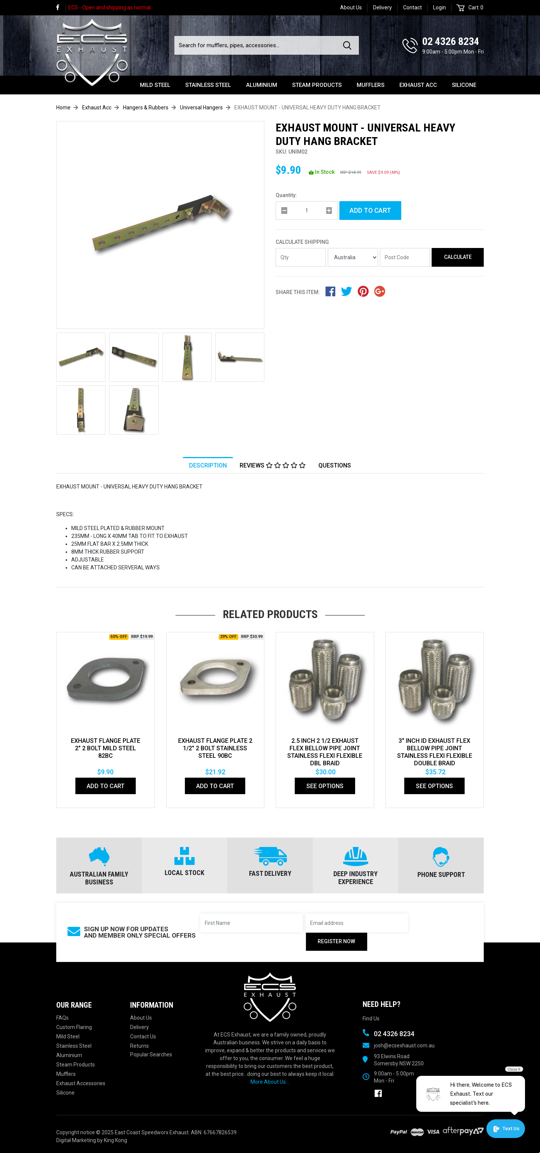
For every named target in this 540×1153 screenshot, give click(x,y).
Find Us (371, 1019)
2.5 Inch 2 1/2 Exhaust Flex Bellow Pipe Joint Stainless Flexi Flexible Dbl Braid (324, 752)
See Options (325, 786)
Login (439, 7)
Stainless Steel (208, 85)
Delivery (382, 7)
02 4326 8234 (450, 41)
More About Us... (269, 1082)
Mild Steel (155, 85)
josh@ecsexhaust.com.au (404, 1045)
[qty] (307, 210)
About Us (351, 7)
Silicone (464, 85)
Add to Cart (370, 210)
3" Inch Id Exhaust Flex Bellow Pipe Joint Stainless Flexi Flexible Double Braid (434, 752)
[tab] (208, 465)
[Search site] (349, 45)
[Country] (353, 257)
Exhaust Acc (418, 85)
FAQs (62, 1018)
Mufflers (370, 85)
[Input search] (256, 45)
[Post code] (405, 257)
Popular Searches (151, 1054)
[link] (61, 7)
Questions (334, 465)
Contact (412, 7)
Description (208, 465)
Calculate (458, 257)
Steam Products (317, 85)
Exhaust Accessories (80, 1083)
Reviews (273, 465)
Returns (139, 1046)
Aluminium (261, 85)
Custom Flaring (74, 1027)
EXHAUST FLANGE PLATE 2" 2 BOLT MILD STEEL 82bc (105, 748)
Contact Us (143, 1036)
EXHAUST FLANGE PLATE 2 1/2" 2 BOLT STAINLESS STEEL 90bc (215, 748)
